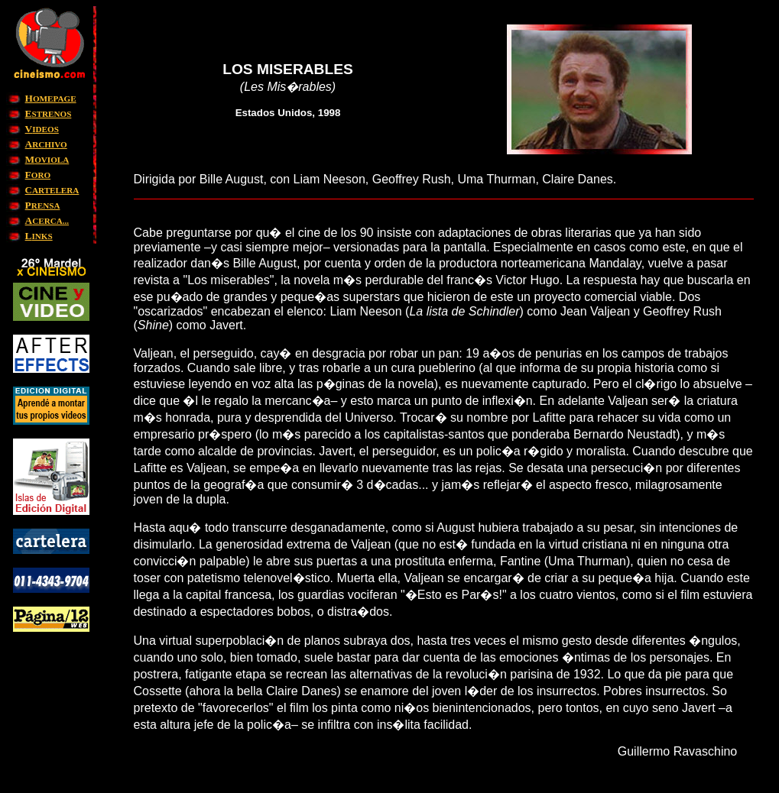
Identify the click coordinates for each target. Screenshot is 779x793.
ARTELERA (52, 190)
